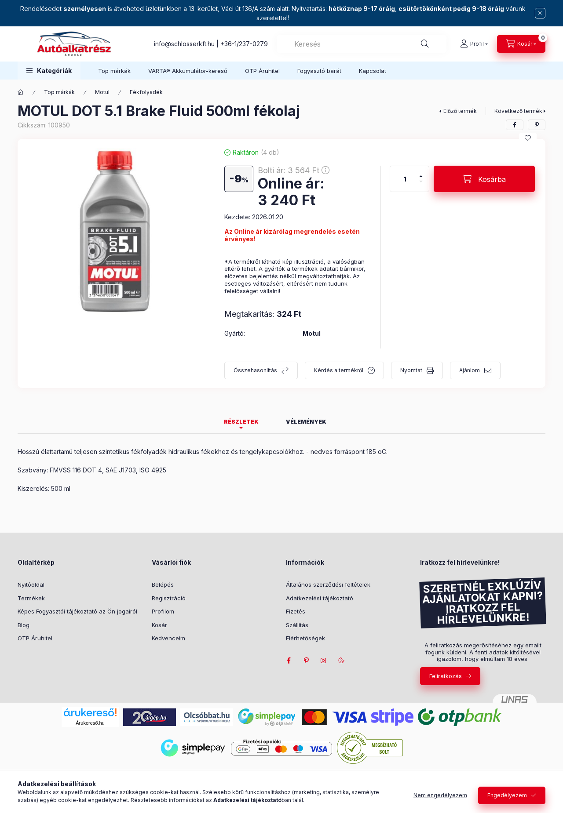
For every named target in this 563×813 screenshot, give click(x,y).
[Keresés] (425, 44)
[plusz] (420, 176)
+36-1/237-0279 (244, 43)
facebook (288, 660)
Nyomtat (411, 370)
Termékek (31, 598)
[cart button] (521, 44)
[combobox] (361, 44)
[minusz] (420, 181)
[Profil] (474, 44)
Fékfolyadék (146, 92)
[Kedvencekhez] (528, 138)
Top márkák (114, 70)
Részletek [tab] (241, 421)
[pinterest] (536, 125)
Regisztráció (169, 598)
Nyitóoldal (31, 584)
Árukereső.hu (90, 723)
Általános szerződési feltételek (328, 584)
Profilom (163, 611)
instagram (324, 660)
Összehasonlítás (255, 370)
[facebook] (514, 125)
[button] (49, 71)
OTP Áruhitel (262, 70)
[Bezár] (540, 13)
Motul (102, 92)
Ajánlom (469, 370)
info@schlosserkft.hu (184, 43)
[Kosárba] (484, 179)
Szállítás (297, 624)
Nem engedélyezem (440, 795)
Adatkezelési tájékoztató (319, 598)
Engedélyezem (507, 795)
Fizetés (295, 611)
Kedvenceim (168, 638)
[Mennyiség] (405, 179)
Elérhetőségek (305, 638)
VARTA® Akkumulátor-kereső (187, 70)
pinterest (306, 660)
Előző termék (460, 111)
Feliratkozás (445, 675)
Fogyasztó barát (319, 70)
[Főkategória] (21, 92)
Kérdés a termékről (338, 370)
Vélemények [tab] (306, 421)
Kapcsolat (372, 70)
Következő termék (518, 111)
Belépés (163, 584)
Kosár (159, 624)
